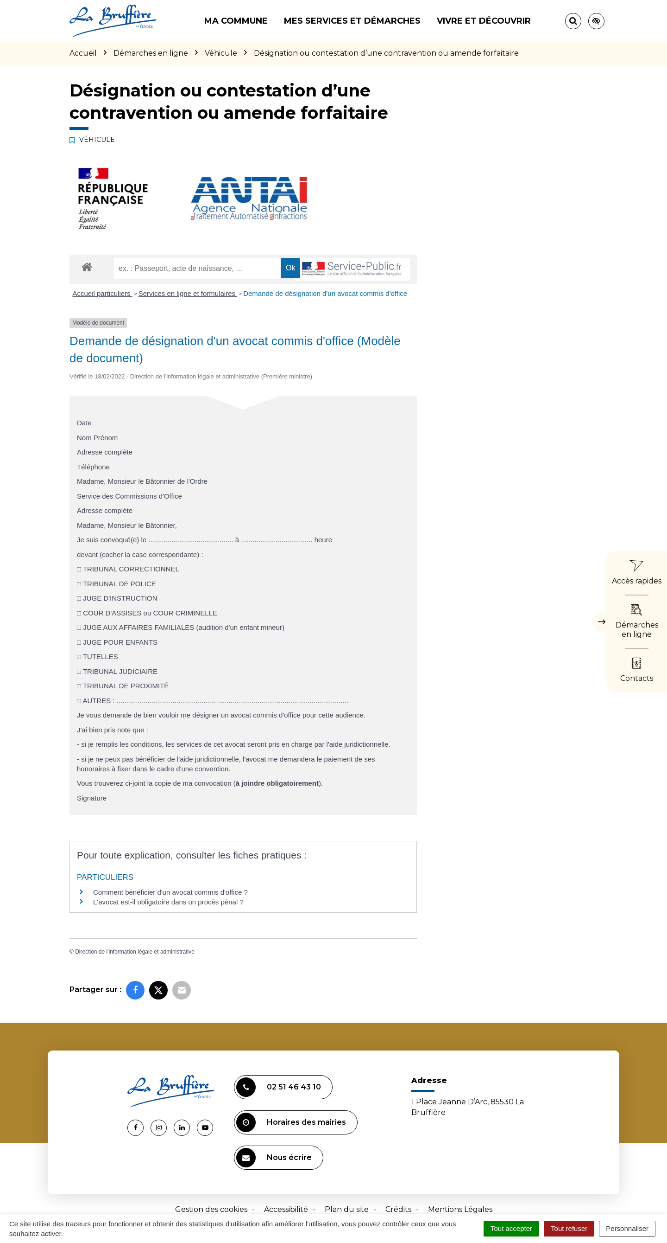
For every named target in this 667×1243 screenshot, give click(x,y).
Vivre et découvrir (484, 21)
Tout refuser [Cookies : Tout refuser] (569, 1228)
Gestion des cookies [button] (211, 1209)
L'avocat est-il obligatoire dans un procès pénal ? (168, 902)
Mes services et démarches (352, 21)
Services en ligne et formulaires (187, 293)
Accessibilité (286, 1209)
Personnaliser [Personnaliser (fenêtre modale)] (627, 1228)
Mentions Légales (460, 1209)
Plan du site (347, 1209)
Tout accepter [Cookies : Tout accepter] (511, 1228)
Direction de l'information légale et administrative (135, 951)
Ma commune (236, 21)
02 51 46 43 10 (278, 1087)
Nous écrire (274, 1157)
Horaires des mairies (291, 1122)
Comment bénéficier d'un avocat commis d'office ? (170, 892)
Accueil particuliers (102, 293)
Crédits (398, 1209)
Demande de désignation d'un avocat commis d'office (325, 293)
